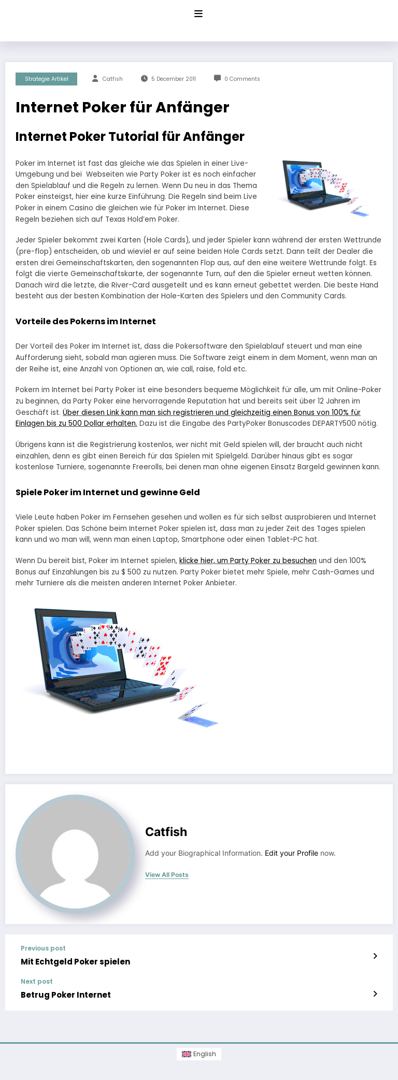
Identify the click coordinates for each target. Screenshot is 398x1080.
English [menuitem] (204, 1053)
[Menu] (198, 14)
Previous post (43, 948)
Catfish (113, 79)
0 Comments (242, 79)
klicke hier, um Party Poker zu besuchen (248, 561)
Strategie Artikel (46, 79)
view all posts (167, 875)
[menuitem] (199, 1054)
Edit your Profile (291, 853)
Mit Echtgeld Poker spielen (75, 961)
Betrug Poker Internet (66, 994)
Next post (37, 981)
